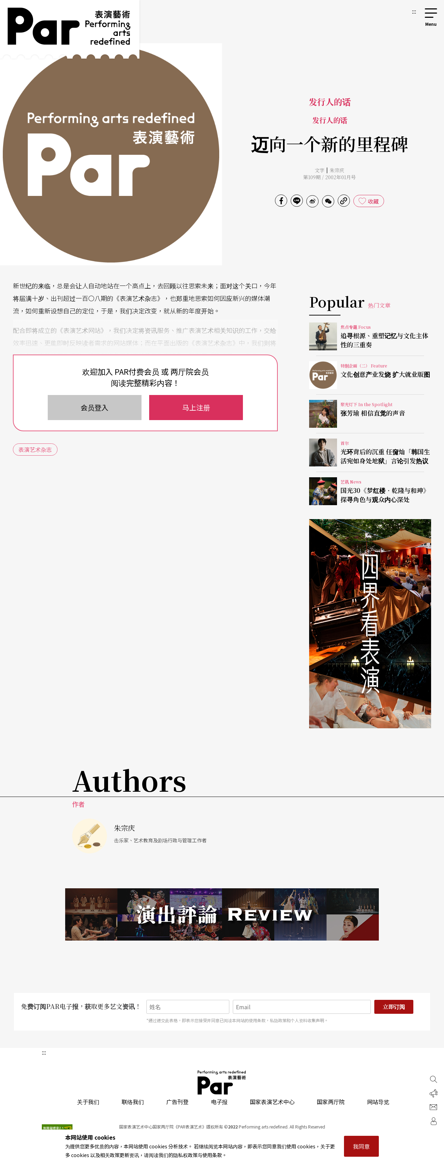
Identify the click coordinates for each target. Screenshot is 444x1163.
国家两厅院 (331, 1101)
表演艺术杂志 (35, 449)
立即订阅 (394, 1007)
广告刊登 (177, 1101)
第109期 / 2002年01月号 (329, 177)
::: (414, 11)
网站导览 (378, 1101)
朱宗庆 (337, 170)
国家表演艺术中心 (272, 1101)
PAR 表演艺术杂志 (222, 1082)
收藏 (373, 201)
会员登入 (94, 407)
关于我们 (88, 1101)
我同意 (361, 1146)
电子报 (219, 1101)
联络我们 (133, 1101)
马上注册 (196, 407)
